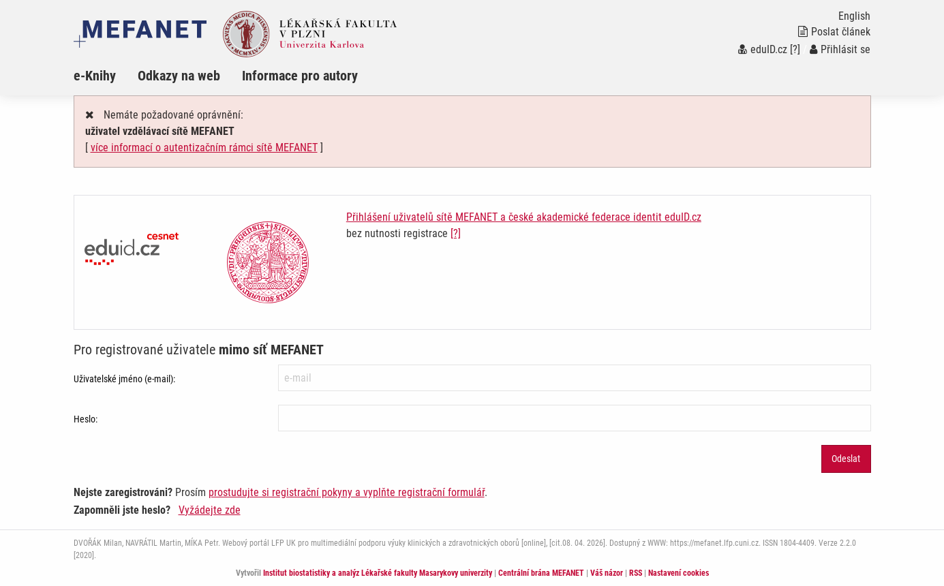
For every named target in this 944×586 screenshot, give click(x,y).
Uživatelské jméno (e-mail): (124, 378)
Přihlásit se (840, 49)
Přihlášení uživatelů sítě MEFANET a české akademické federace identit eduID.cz (523, 217)
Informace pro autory (300, 75)
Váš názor (606, 573)
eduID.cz (762, 49)
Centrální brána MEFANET (541, 573)
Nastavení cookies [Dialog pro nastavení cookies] (678, 573)
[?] (795, 49)
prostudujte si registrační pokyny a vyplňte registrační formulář (347, 492)
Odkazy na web (179, 75)
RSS (635, 573)
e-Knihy (95, 75)
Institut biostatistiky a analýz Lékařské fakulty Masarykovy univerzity (377, 573)
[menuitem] (106, 75)
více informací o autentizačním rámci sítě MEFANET (204, 147)
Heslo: (85, 419)
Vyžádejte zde (210, 510)
